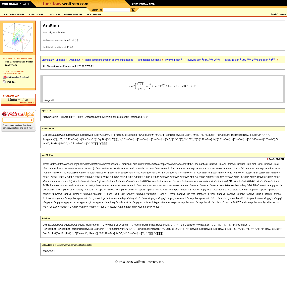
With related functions (149, 59)
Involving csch (173, 59)
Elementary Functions (53, 59)
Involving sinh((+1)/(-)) (203, 59)
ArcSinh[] (74, 59)
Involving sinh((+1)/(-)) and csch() (250, 59)
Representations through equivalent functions (109, 59)
